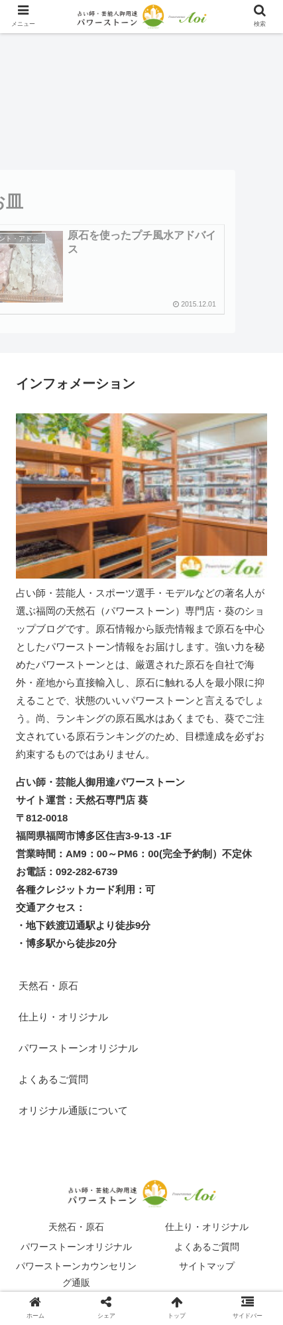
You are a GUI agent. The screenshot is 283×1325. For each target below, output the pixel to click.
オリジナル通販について (73, 1110)
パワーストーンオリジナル (78, 1048)
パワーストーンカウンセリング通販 (76, 1274)
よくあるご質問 (53, 1079)
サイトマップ (207, 1266)
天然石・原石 (48, 985)
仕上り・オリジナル (63, 1016)
